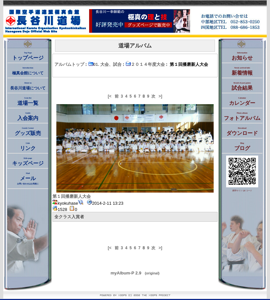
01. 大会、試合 (105, 64)
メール (28, 178)
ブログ (242, 146)
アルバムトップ (69, 64)
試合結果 (242, 86)
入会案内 (27, 116)
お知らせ (242, 56)
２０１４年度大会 (145, 64)
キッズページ (28, 161)
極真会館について (28, 71)
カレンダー (242, 101)
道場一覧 (27, 101)
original (152, 273)
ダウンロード (242, 131)
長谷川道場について (28, 86)
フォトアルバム (242, 116)
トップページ (28, 56)
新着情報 (242, 71)
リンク (28, 146)
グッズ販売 (28, 131)
